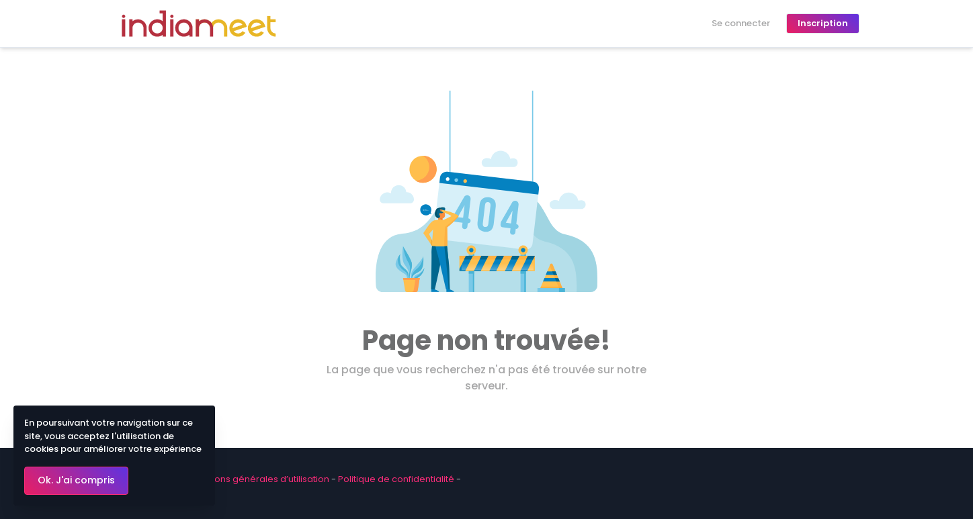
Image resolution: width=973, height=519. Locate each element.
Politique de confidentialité (396, 479)
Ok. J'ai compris (76, 480)
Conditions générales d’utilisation (256, 479)
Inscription (823, 23)
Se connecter (741, 23)
